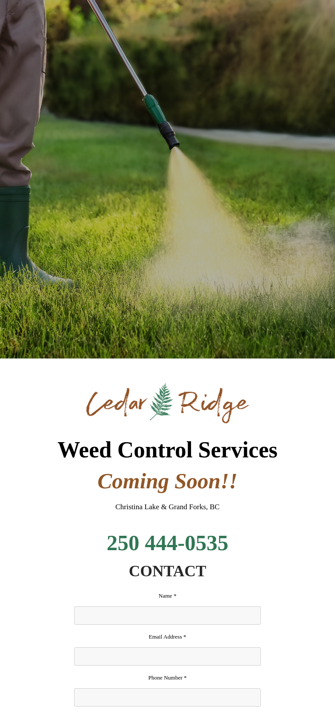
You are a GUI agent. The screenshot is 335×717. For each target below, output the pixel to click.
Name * (168, 595)
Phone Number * (167, 677)
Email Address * (167, 636)
